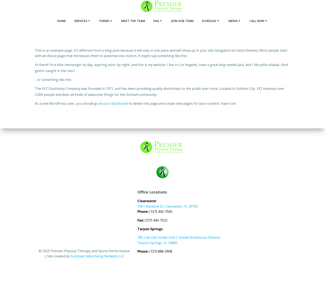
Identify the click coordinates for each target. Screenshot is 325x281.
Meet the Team (133, 21)
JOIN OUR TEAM (182, 21)
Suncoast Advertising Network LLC (98, 256)
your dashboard (115, 103)
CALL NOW (259, 21)
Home (61, 21)
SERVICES (82, 21)
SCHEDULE (211, 21)
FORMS (106, 21)
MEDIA (234, 21)
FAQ (158, 21)
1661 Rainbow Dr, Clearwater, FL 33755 (167, 206)
